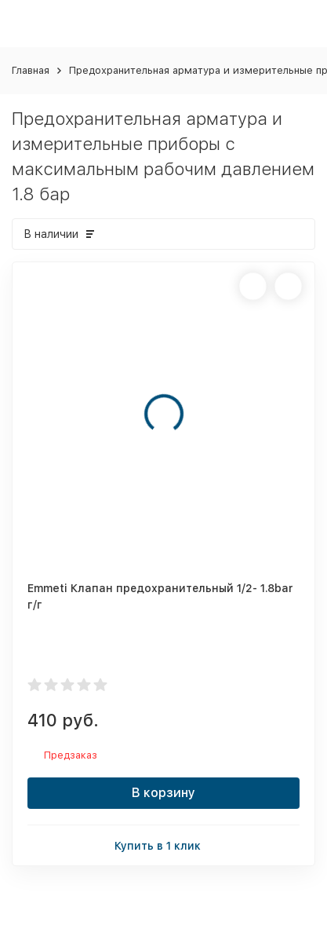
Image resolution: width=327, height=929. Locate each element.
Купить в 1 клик (163, 844)
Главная (30, 70)
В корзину (163, 792)
